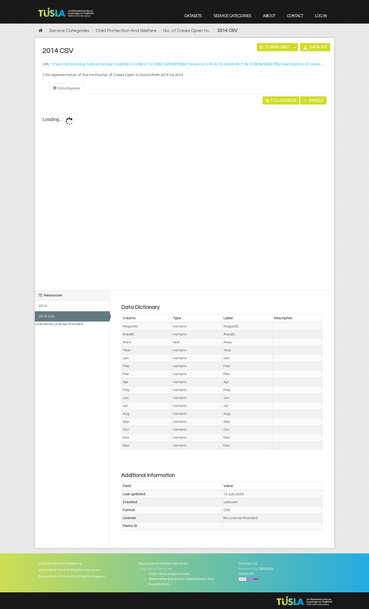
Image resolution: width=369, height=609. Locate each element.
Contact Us (247, 563)
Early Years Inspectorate (169, 574)
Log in (321, 16)
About (269, 16)
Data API (315, 47)
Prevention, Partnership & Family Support (71, 576)
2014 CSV (227, 30)
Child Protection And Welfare (126, 30)
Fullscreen (281, 100)
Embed (313, 100)
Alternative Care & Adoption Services (69, 570)
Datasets (193, 16)
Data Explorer (66, 88)
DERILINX (266, 569)
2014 (43, 306)
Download (274, 47)
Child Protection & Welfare (60, 563)
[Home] (40, 30)
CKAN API (246, 574)
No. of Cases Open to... (187, 30)
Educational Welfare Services (163, 563)
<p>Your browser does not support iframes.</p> (184, 198)
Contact (295, 16)
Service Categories (232, 16)
